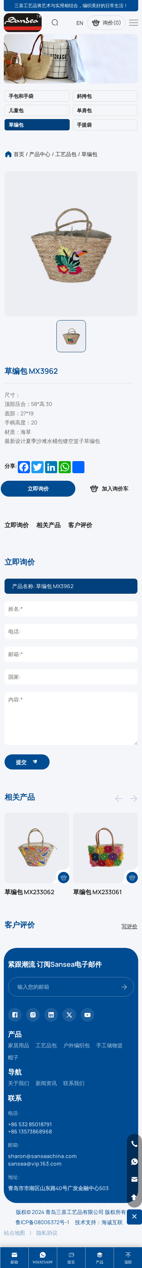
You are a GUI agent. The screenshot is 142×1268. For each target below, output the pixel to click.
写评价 (129, 926)
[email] (134, 1179)
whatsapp (43, 1262)
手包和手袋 (21, 96)
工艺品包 (65, 154)
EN (79, 22)
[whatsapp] (134, 1161)
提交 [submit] (27, 762)
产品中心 (39, 154)
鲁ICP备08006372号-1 (42, 1222)
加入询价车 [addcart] (108, 488)
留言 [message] (71, 1262)
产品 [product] (99, 1262)
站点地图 (14, 1232)
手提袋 (84, 124)
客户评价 (80, 525)
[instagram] (33, 1015)
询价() (106, 22)
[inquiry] (38, 489)
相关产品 (48, 525)
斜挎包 (84, 96)
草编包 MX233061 (97, 892)
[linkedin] (51, 1015)
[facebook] (15, 1015)
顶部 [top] (128, 1262)
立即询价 (17, 525)
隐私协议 (47, 1232)
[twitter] (69, 1015)
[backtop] (134, 1197)
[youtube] (87, 1015)
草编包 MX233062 (29, 892)
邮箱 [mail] (14, 1262)
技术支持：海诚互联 (99, 1222)
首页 (19, 154)
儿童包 (16, 110)
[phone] (134, 1144)
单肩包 (84, 110)
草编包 (16, 124)
